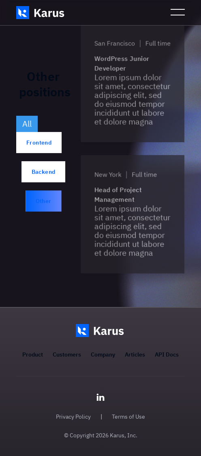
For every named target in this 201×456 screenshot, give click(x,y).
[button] (178, 12)
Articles (135, 354)
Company (103, 354)
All (27, 123)
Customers (67, 354)
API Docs (167, 354)
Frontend (38, 142)
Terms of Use (128, 416)
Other (43, 201)
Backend (44, 171)
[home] (41, 12)
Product (32, 354)
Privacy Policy (73, 416)
